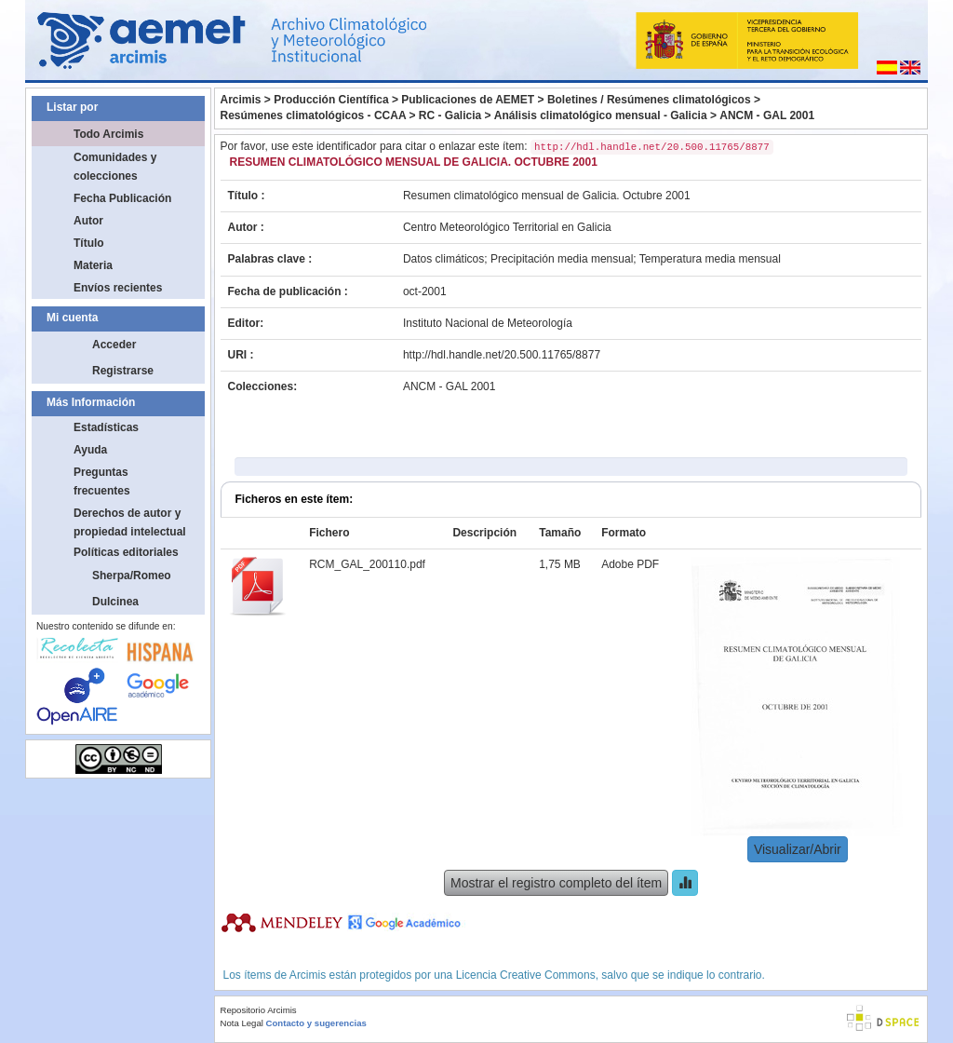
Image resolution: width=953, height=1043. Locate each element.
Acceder (114, 344)
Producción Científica (331, 99)
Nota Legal (242, 1023)
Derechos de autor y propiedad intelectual (130, 522)
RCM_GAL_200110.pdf (367, 564)
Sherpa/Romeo (131, 575)
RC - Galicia (450, 115)
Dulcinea (115, 601)
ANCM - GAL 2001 (766, 115)
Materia (93, 265)
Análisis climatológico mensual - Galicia (600, 115)
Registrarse (123, 370)
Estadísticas (106, 427)
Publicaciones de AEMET (467, 99)
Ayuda (90, 449)
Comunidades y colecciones (115, 167)
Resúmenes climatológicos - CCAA (314, 115)
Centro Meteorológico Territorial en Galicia (507, 227)
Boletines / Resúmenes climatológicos (649, 99)
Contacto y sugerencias (316, 1023)
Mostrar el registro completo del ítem (556, 882)
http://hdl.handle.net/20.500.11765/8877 (501, 354)
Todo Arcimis (108, 134)
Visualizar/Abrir (797, 849)
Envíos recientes (118, 287)
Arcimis (241, 99)
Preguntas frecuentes (102, 481)
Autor (88, 220)
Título (89, 243)
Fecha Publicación (122, 198)
